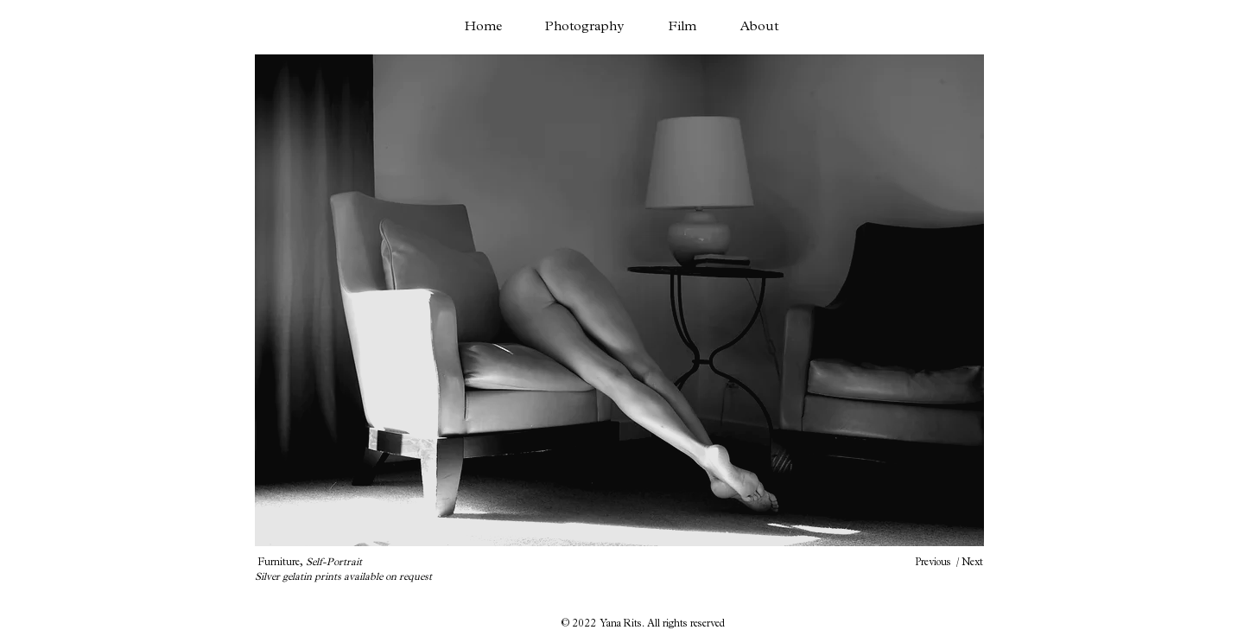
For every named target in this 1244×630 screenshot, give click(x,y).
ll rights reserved (690, 623)
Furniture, (309, 562)
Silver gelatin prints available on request (343, 576)
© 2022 (580, 623)
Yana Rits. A (627, 623)
